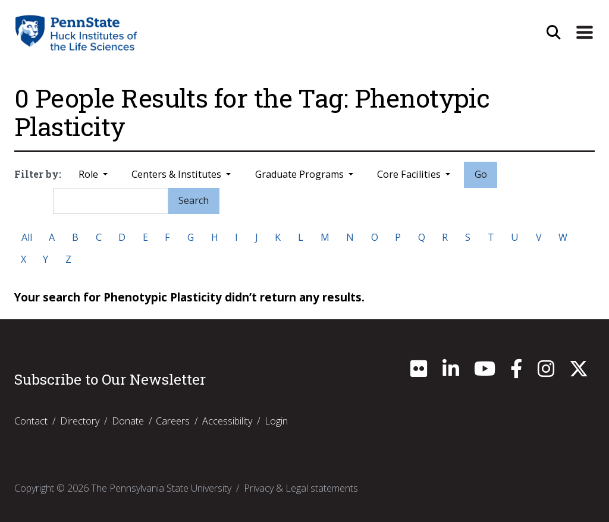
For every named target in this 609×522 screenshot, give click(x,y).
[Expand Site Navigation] (585, 32)
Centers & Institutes (177, 174)
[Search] (110, 201)
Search (193, 200)
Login (276, 420)
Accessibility (227, 420)
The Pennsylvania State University (161, 488)
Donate (128, 420)
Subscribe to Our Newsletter (110, 379)
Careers (173, 420)
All (26, 237)
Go (481, 174)
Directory (79, 420)
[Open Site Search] (553, 32)
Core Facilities (410, 174)
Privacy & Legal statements (301, 488)
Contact (31, 420)
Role (90, 174)
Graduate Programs (300, 174)
